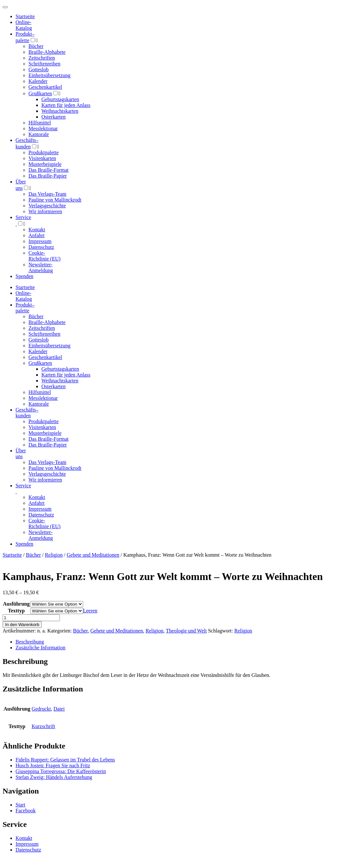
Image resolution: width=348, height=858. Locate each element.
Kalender (38, 81)
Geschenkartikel (45, 87)
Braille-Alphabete (47, 52)
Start (20, 804)
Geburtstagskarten (60, 99)
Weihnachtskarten (59, 111)
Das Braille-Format (48, 170)
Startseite (12, 555)
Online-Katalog (24, 25)
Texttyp (16, 610)
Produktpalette (43, 152)
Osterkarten (53, 117)
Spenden (24, 276)
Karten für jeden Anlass (66, 105)
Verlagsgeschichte (47, 205)
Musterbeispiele (44, 164)
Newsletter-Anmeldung (40, 267)
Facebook (26, 810)
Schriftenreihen (44, 63)
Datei (59, 709)
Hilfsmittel (39, 122)
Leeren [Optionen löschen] (90, 610)
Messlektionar (43, 128)
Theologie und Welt (186, 630)
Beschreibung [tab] (30, 641)
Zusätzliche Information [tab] (40, 647)
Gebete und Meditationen (93, 555)
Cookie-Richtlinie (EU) (44, 255)
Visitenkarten (42, 158)
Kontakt (36, 229)
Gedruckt (41, 709)
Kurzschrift (43, 726)
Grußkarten (40, 93)
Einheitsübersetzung (49, 75)
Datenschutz (41, 247)
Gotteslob (38, 69)
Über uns (21, 453)
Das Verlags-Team (47, 194)
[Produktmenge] (31, 617)
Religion (54, 555)
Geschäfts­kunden (27, 412)
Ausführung (16, 604)
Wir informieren (45, 211)
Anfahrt (36, 235)
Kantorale (38, 134)
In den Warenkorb (22, 624)
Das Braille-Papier (47, 176)
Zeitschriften (41, 58)
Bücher (35, 46)
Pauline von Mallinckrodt (55, 200)
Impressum (39, 241)
